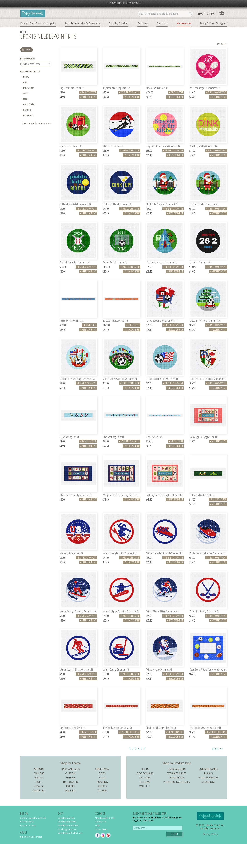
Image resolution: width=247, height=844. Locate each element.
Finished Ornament (216, 92)
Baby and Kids (70, 769)
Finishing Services (67, 829)
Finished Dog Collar (129, 92)
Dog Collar (28, 87)
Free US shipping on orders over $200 (123, 3)
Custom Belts (27, 821)
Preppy (70, 786)
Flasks (208, 773)
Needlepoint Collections (70, 833)
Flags (102, 777)
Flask (25, 98)
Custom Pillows (28, 825)
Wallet (26, 93)
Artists (39, 769)
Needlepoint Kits (66, 817)
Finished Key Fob (88, 92)
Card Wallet (29, 104)
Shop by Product (118, 23)
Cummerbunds (208, 769)
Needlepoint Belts (67, 821)
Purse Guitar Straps (176, 781)
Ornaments (176, 777)
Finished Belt (176, 92)
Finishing (142, 23)
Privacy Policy (210, 834)
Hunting (102, 781)
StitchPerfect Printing (31, 836)
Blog (200, 13)
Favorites (162, 23)
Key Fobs (145, 777)
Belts (145, 769)
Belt (25, 82)
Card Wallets (177, 769)
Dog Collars (145, 773)
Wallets (144, 786)
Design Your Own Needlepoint (38, 23)
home (23, 32)
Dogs (102, 773)
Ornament (28, 115)
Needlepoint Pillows (68, 825)
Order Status (102, 829)
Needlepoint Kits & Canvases (82, 23)
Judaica (39, 786)
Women (102, 790)
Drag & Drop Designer (213, 23)
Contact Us (100, 821)
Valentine (38, 790)
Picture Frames (208, 777)
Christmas (185, 23)
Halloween (70, 781)
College (38, 773)
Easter (38, 777)
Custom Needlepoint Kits (33, 817)
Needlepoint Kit (88, 97)
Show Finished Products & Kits (36, 123)
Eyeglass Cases (176, 773)
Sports (102, 786)
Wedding (70, 790)
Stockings (208, 781)
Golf (39, 781)
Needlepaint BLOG (104, 817)
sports (28, 49)
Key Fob (27, 109)
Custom (70, 773)
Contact (211, 13)
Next (215, 748)
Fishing (70, 777)
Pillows (145, 781)
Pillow (26, 76)
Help (97, 825)
